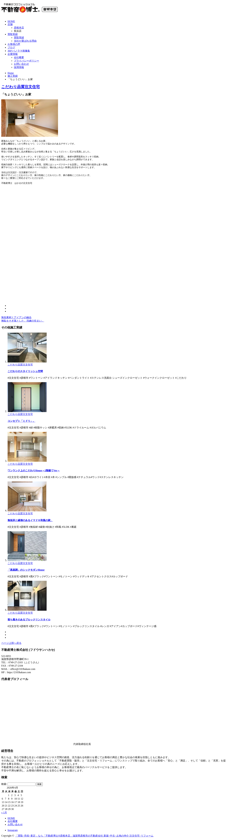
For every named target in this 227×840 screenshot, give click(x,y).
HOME (11, 21)
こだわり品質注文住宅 (20, 87)
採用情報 (19, 67)
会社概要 (19, 57)
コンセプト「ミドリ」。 (21, 421)
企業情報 (13, 54)
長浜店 (17, 31)
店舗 (10, 24)
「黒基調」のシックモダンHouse (26, 569)
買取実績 (13, 34)
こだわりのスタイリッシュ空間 (25, 371)
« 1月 (4, 812)
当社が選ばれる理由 (25, 41)
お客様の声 (14, 44)
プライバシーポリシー (26, 60)
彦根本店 (19, 27)
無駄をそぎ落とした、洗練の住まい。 (22, 320)
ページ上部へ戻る (11, 643)
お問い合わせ (21, 64)
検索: (4, 784)
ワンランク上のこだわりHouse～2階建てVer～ (34, 470)
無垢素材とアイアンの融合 (16, 317)
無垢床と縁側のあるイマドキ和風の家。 (30, 520)
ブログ (11, 47)
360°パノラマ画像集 (19, 50)
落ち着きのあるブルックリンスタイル (29, 619)
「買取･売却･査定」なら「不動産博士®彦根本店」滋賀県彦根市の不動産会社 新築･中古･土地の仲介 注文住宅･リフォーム (84, 835)
